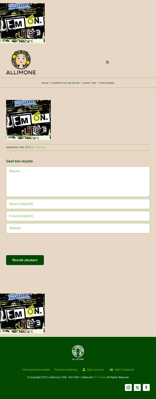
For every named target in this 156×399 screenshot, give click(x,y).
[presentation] (37, 247)
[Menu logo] (21, 51)
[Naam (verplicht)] (78, 204)
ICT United (99, 377)
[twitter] (137, 387)
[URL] (78, 228)
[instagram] (128, 387)
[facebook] (146, 387)
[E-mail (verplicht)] (78, 216)
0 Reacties (39, 147)
